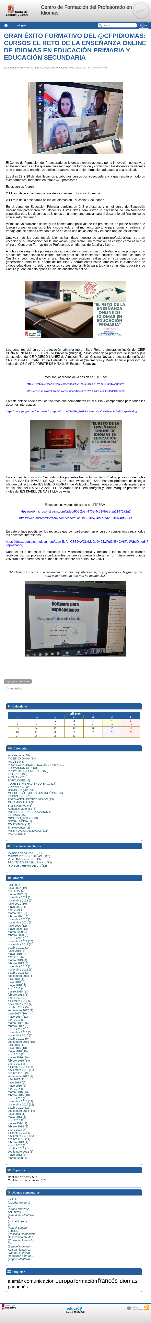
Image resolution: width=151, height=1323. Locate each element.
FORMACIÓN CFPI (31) (23, 767)
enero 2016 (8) (17, 1063)
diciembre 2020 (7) (19, 919)
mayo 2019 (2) (17, 953)
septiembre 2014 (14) (21, 1110)
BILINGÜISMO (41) (20, 805)
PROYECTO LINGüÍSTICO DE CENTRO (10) (36, 764)
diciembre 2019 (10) (20, 941)
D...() (17, 1220)
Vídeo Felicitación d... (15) (24, 859)
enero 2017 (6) (17, 1029)
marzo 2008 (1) (17, 1157)
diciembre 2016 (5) (19, 1032)
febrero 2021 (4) (18, 916)
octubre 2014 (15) (19, 1107)
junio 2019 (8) (16, 950)
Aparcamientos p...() (19, 1251)
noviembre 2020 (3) (20, 922)
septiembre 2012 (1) (20, 1151)
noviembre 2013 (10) (21, 1135)
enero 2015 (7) (17, 1098)
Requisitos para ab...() (21, 1257)
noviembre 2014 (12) (21, 1104)
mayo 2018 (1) (17, 985)
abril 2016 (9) (16, 1054)
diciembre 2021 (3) (19, 897)
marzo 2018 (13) (18, 991)
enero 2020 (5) (17, 938)
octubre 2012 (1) (18, 1148)
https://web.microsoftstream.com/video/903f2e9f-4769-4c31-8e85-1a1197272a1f (75, 511)
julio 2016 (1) (16, 1044)
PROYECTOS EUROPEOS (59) (28, 771)
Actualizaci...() (21, 1213)
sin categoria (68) (19, 755)
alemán (15, 1281)
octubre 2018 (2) (18, 972)
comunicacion (39, 1281)
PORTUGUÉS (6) (19, 780)
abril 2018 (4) (16, 988)
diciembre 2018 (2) (19, 966)
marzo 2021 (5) (17, 913)
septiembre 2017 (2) (20, 1010)
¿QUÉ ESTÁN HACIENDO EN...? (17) (32, 783)
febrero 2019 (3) (18, 963)
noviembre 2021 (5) (20, 900)
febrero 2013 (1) (18, 1142)
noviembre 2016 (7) (20, 1035)
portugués (18, 1286)
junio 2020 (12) (17, 925)
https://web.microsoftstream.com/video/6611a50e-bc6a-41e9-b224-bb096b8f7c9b (75, 384)
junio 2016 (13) (17, 1048)
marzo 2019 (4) (17, 960)
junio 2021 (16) (17, 903)
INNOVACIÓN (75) (19, 796)
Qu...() (19, 1245)
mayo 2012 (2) (17, 1154)
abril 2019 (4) (16, 957)
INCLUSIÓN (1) (18, 833)
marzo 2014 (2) (17, 1123)
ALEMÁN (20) (16, 777)
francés (108, 1280)
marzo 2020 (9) (17, 931)
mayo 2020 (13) (18, 928)
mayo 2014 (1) (17, 1117)
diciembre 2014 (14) (20, 1101)
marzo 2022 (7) (17, 894)
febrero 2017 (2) (18, 1026)
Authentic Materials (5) (22, 808)
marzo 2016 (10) (18, 1057)
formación (85, 1281)
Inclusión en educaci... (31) (25, 853)
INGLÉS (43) (16, 761)
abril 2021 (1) (16, 909)
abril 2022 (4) (16, 891)
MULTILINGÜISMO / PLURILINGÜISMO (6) (35, 793)
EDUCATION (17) (19, 824)
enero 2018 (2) (17, 997)
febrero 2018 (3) (18, 994)
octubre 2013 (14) (19, 1139)
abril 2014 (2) (16, 1120)
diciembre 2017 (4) (19, 1000)
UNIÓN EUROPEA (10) (22, 789)
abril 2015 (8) (16, 1088)
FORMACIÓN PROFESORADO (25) (31, 799)
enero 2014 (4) (17, 1129)
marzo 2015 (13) (18, 1092)
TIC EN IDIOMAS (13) (22, 758)
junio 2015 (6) (16, 1082)
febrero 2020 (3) (18, 935)
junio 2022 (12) (17, 888)
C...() (18, 1207)
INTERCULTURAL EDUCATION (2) (30, 811)
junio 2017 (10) (17, 1013)
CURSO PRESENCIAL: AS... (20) (29, 856)
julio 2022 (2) (16, 884)
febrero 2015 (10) (19, 1095)
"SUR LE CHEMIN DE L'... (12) (27, 865)
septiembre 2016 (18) (21, 1041)
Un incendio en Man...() (22, 1239)
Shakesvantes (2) (19, 827)
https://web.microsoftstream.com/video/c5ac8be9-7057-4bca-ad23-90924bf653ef (75, 518)
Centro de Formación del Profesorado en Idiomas (86, 9)
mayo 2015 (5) (17, 1085)
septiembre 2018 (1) (20, 975)
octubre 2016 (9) (18, 1038)
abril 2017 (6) (16, 1019)
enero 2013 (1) (17, 1145)
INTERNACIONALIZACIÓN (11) (28, 830)
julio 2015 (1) (16, 1079)
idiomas (128, 1281)
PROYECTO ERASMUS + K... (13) (30, 862)
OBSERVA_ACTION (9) (23, 818)
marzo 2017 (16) (18, 1022)
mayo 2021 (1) (17, 906)
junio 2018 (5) (16, 982)
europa (64, 1280)
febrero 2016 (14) (19, 1060)
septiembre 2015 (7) (20, 1076)
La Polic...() (19, 1201)
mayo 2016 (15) (18, 1051)
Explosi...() (22, 1232)
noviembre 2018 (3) (20, 969)
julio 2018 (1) (16, 979)
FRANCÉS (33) (17, 774)
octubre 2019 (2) (18, 947)
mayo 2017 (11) (18, 1016)
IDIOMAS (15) (17, 815)
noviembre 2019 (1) (20, 944)
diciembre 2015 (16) (20, 1066)
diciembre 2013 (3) (19, 1132)
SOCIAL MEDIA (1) (20, 821)
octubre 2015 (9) (18, 1073)
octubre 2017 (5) (18, 1007)
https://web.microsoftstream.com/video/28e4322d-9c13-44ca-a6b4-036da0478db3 (76, 391)
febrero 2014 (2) (18, 1126)
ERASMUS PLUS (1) (21, 802)
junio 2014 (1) (16, 1113)
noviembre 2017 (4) (20, 1004)
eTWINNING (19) (18, 786)
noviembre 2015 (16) (21, 1070)
